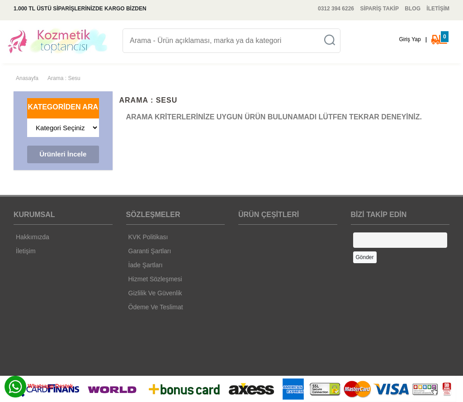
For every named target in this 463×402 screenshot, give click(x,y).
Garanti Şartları (149, 251)
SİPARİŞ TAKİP (379, 8)
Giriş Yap (409, 39)
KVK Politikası (148, 237)
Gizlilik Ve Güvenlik (155, 293)
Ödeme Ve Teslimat (155, 307)
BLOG (412, 8)
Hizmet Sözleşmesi (155, 279)
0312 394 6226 (336, 8)
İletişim (26, 251)
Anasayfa (27, 78)
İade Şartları (145, 265)
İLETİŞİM (437, 8)
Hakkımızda (32, 237)
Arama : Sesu (63, 78)
